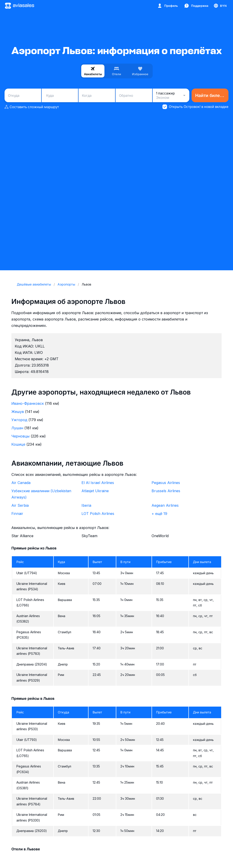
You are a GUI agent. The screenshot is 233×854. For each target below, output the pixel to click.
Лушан (17, 428)
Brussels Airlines (166, 491)
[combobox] (23, 95)
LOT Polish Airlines (97, 513)
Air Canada (20, 482)
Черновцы (20, 436)
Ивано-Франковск (27, 403)
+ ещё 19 (159, 513)
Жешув (17, 411)
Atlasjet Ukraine (95, 491)
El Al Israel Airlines (97, 482)
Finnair (17, 513)
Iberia (86, 505)
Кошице (18, 444)
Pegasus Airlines (166, 482)
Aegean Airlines (165, 505)
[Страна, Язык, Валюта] (219, 6)
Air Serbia (20, 505)
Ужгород (19, 419)
